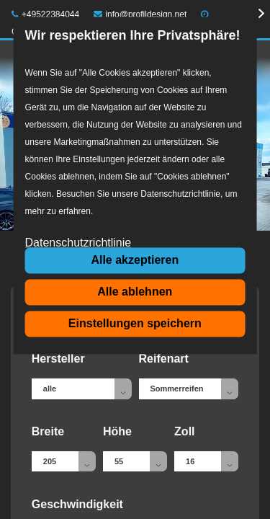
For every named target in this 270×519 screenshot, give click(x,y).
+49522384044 (45, 14)
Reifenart (164, 358)
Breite (48, 431)
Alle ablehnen (134, 291)
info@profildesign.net (140, 14)
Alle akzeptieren (135, 260)
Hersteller (58, 358)
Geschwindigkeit (77, 504)
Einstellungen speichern (135, 323)
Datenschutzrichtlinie (78, 243)
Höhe (117, 431)
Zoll (184, 431)
